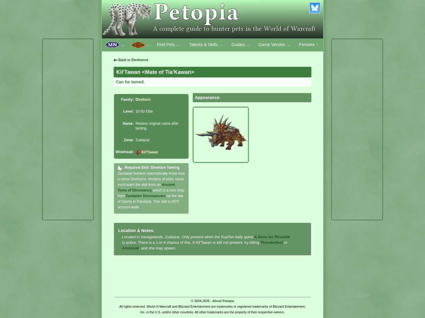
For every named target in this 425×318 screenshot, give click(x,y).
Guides (240, 45)
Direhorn (143, 100)
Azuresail (130, 248)
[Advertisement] (67, 129)
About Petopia (223, 301)
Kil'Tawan (146, 152)
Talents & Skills (206, 45)
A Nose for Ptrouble (272, 237)
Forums (309, 44)
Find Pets (168, 45)
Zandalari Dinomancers (146, 196)
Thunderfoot (271, 242)
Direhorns (139, 60)
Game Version (274, 45)
